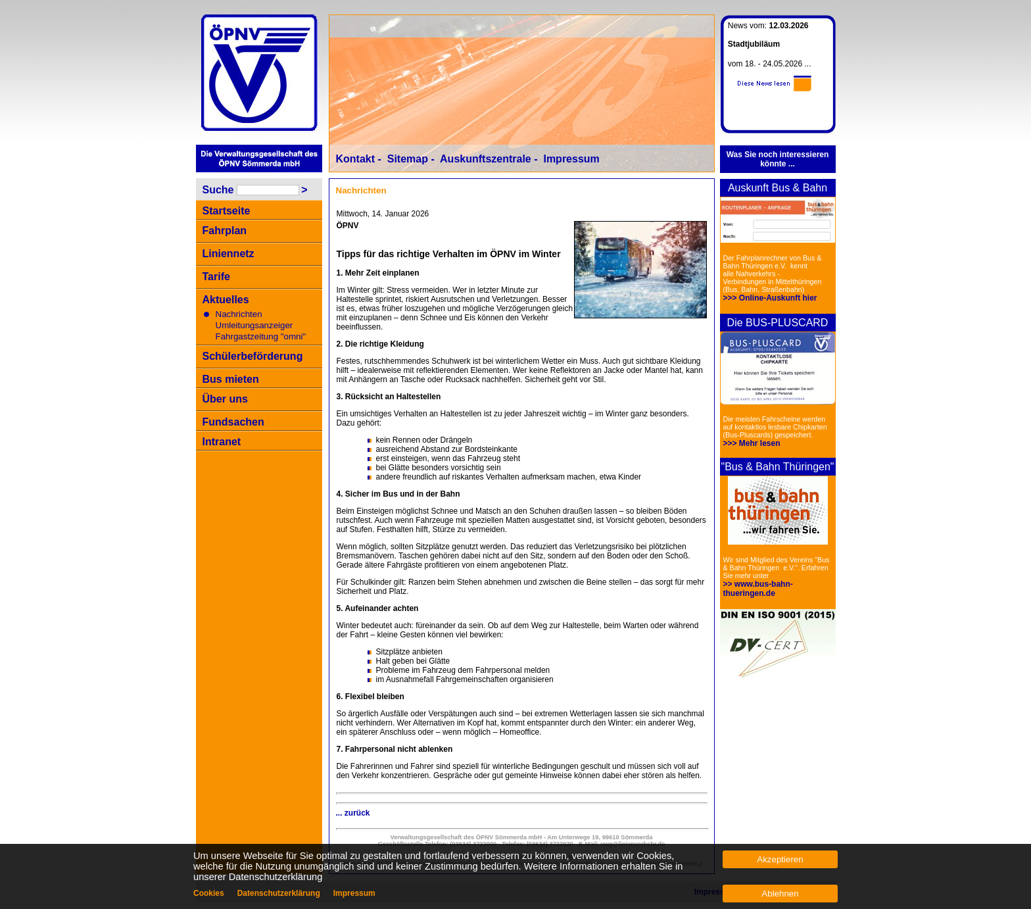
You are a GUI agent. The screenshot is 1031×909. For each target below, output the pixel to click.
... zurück (353, 813)
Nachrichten (239, 314)
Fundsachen (233, 422)
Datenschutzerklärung (278, 893)
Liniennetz (228, 253)
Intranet (222, 441)
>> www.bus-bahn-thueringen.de (758, 588)
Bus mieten (231, 379)
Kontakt (355, 158)
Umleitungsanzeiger (254, 325)
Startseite (227, 210)
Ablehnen (779, 893)
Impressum (571, 158)
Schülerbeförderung (253, 356)
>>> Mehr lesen (751, 443)
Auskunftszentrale (485, 158)
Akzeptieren (780, 859)
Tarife (216, 276)
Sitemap (407, 158)
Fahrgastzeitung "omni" (261, 336)
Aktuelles (226, 299)
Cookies (208, 893)
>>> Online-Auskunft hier (770, 298)
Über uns (225, 399)
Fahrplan (225, 230)
